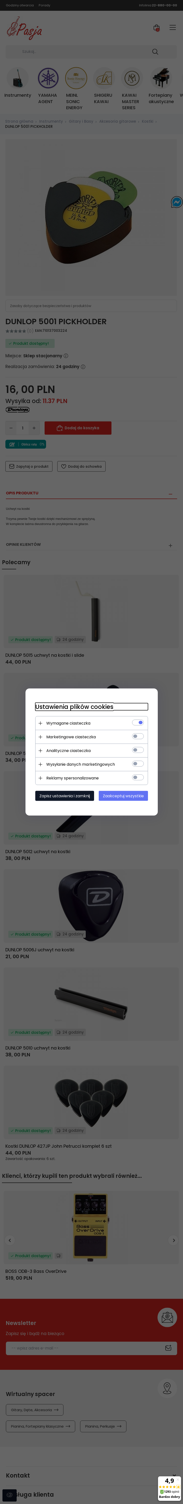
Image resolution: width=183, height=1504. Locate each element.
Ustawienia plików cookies (74, 706)
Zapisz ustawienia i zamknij (64, 796)
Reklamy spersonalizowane (72, 778)
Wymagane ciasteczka (68, 723)
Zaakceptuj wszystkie (123, 796)
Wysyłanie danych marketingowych (80, 764)
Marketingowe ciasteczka (71, 737)
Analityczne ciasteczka (68, 750)
